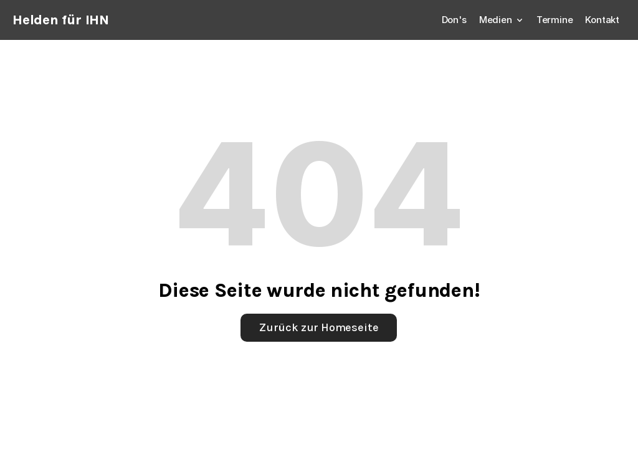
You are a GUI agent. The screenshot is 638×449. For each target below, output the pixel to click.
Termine (554, 20)
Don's (454, 20)
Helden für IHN (60, 20)
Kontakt (602, 20)
